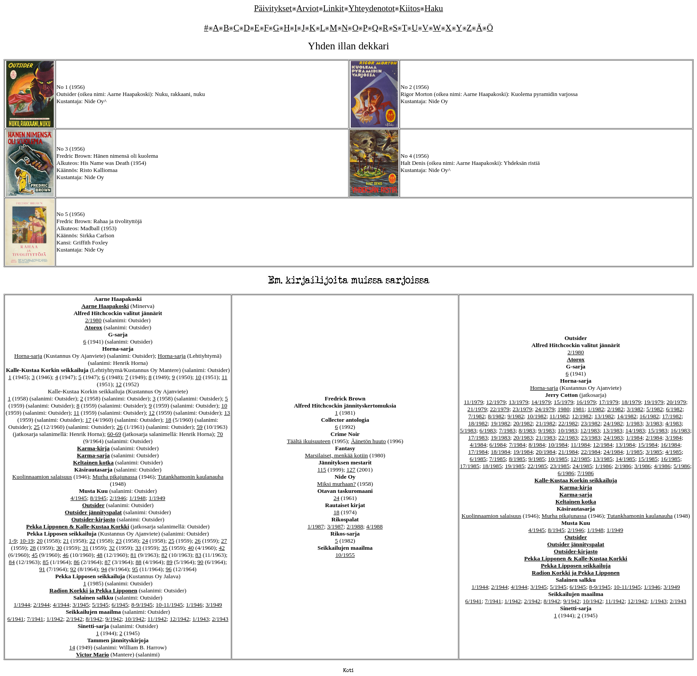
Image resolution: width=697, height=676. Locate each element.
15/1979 (563, 402)
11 (225, 377)
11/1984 (580, 444)
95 (135, 569)
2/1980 (93, 320)
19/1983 (500, 437)
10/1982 (537, 416)
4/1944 (61, 604)
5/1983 (468, 430)
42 (221, 547)
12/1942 (179, 619)
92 (73, 569)
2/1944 (41, 604)
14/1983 (635, 430)
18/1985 (492, 466)
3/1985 (653, 451)
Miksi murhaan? (336, 483)
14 (72, 647)
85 (45, 562)
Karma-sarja (93, 455)
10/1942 (134, 619)
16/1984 (670, 444)
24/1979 (545, 409)
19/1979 (654, 402)
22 (92, 540)
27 (224, 540)
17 (88, 419)
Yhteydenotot (371, 8)
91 (42, 569)
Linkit (333, 8)
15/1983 (658, 430)
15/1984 (647, 444)
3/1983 (653, 423)
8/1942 (94, 619)
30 (59, 547)
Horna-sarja (28, 355)
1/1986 (603, 466)
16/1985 (670, 459)
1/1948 (137, 498)
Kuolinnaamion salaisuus (42, 476)
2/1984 (653, 437)
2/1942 (74, 619)
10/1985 (558, 459)
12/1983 (590, 430)
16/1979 (586, 402)
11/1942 (157, 619)
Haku (434, 8)
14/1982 (627, 416)
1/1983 (634, 423)
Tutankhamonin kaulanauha (191, 476)
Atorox (93, 327)
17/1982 (672, 416)
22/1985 (537, 466)
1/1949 (157, 498)
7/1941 (35, 619)
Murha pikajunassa (114, 476)
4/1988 (374, 526)
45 (34, 555)
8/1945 (98, 498)
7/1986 (585, 473)
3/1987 (335, 526)
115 (321, 469)
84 (12, 562)
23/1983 (591, 437)
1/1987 (316, 526)
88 (138, 562)
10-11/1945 (169, 604)
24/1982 (613, 423)
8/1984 (537, 444)
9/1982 (516, 416)
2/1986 (623, 466)
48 (99, 555)
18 (168, 419)
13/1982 (604, 416)
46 (65, 555)
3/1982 (635, 409)
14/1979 (541, 402)
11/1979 (473, 402)
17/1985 (469, 466)
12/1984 (603, 444)
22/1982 (568, 423)
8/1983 (527, 430)
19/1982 (500, 423)
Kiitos (409, 8)
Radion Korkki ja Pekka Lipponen (93, 590)
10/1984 (558, 444)
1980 (563, 409)
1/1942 (55, 619)
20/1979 (676, 402)
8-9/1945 (141, 604)
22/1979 (499, 409)
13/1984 (625, 444)
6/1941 (15, 619)
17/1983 (478, 437)
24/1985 (582, 466)
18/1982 (478, 423)
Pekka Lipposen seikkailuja (576, 565)
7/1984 (517, 444)
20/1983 (523, 437)
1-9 (13, 540)
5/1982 (654, 409)
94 (104, 569)
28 (33, 547)
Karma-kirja (93, 448)
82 (164, 555)
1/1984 (634, 437)
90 (200, 562)
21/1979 (477, 409)
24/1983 (613, 437)
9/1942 (113, 619)
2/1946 (118, 498)
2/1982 (615, 409)
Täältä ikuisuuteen (308, 441)
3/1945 (80, 604)
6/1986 (566, 473)
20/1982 (523, 423)
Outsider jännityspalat (93, 512)
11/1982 (559, 416)
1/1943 (200, 619)
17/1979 (608, 402)
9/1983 (546, 430)
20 (40, 540)
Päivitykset (273, 8)
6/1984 (497, 444)
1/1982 (596, 409)
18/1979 (631, 402)
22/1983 (568, 437)
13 (227, 412)
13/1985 (603, 459)
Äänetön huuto (368, 441)
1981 (579, 409)
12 (118, 384)
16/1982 (649, 416)
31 (85, 547)
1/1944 (22, 604)
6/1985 (477, 459)
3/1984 (673, 437)
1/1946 (194, 604)
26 (119, 427)
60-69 (114, 434)
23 (118, 540)
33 (138, 547)
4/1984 (478, 444)
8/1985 (517, 459)
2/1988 (355, 526)
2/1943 (220, 619)
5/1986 (681, 466)
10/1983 (567, 430)
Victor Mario (92, 654)
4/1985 (673, 451)
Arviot (307, 8)
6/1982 (674, 409)
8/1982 (496, 416)
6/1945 (120, 604)
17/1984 (478, 451)
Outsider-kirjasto (94, 519)
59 (199, 427)
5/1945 (100, 604)
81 (133, 555)
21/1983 (545, 437)
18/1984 (500, 451)
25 (37, 427)
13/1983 (612, 430)
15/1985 (648, 459)
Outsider (93, 505)
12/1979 (496, 402)
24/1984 (613, 451)
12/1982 (582, 416)
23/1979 (522, 409)
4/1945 (78, 498)
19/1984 (523, 451)
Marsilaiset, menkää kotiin (336, 455)
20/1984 (545, 451)
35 (164, 547)
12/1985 (580, 459)
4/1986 (662, 466)
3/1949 (213, 604)
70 (220, 434)
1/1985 (634, 451)
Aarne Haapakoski (105, 306)
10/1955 (345, 555)
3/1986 (642, 466)
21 (66, 540)
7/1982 (476, 416)
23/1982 (591, 423)
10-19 (26, 540)
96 (169, 569)
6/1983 (488, 430)
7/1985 (497, 459)
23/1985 (559, 466)
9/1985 (537, 459)
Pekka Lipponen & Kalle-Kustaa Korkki (77, 526)
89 (169, 562)
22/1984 (591, 451)
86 (77, 562)
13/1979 (518, 402)
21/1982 (545, 423)
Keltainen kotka (93, 462)
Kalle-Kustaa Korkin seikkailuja (575, 480)
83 (198, 555)
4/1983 (673, 423)
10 (198, 377)
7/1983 (507, 430)
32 (112, 547)
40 (191, 547)
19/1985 (515, 466)
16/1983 (680, 430)
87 (107, 562)
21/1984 (568, 451)
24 (145, 540)
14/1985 (625, 459)
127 (351, 469)
